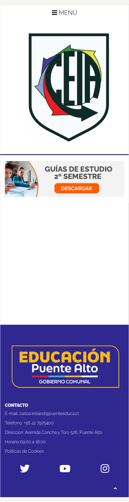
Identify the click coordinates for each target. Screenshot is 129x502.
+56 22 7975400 (39, 423)
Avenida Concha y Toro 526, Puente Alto (63, 432)
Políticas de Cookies (24, 451)
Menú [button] (64, 12)
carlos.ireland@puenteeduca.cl (49, 413)
